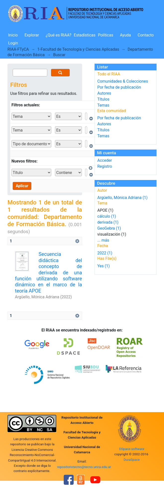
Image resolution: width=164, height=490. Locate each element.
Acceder (104, 160)
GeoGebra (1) (109, 228)
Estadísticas (85, 35)
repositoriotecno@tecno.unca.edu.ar (84, 467)
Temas (103, 105)
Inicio (13, 35)
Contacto (146, 35)
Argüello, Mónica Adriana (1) (122, 197)
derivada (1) (107, 222)
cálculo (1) (106, 216)
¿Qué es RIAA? (58, 35)
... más (103, 240)
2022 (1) (104, 253)
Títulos (103, 99)
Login (13, 43)
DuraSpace (132, 460)
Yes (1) (103, 266)
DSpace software (131, 449)
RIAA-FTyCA (18, 49)
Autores (104, 93)
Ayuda (125, 35)
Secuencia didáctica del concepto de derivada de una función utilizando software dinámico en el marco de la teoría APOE (48, 272)
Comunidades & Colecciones (122, 81)
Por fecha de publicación (119, 87)
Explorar (31, 35)
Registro (104, 166)
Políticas (105, 35)
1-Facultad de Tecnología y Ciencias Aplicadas (78, 49)
